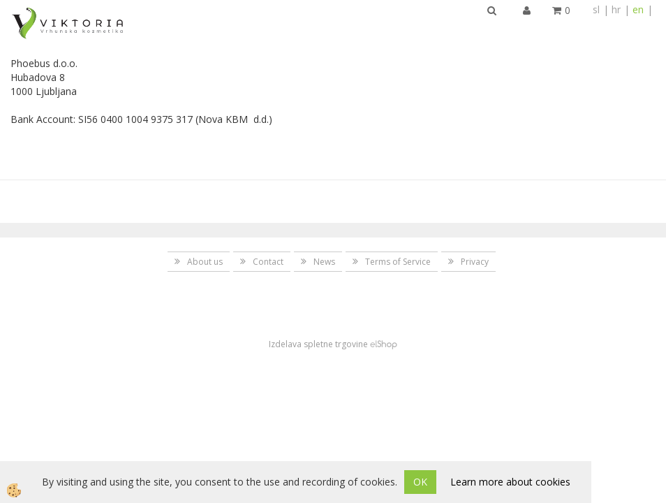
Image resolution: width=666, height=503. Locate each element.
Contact (268, 262)
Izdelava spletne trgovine (318, 344)
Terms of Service (398, 262)
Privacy (475, 262)
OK (420, 481)
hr (616, 9)
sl (596, 9)
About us (205, 262)
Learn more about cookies (510, 481)
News (324, 262)
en (638, 9)
